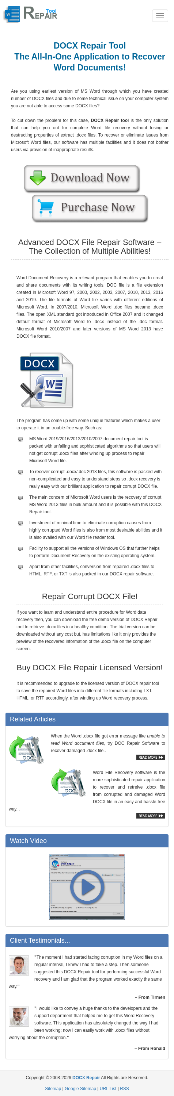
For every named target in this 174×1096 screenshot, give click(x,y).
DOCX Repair (86, 1077)
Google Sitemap (80, 1088)
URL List (108, 1088)
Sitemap (53, 1088)
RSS (124, 1088)
